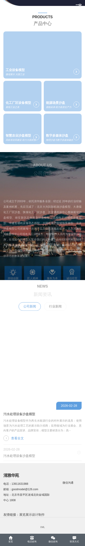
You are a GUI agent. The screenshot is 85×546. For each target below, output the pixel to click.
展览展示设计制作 (32, 514)
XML (42, 527)
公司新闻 (29, 311)
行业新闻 (55, 311)
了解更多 (12, 249)
